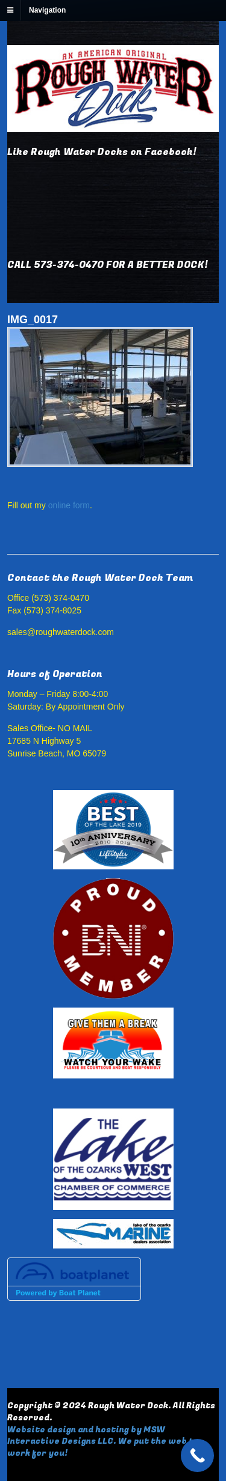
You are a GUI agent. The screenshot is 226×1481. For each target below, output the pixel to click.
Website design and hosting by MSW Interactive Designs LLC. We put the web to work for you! (103, 1441)
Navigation (47, 10)
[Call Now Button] (197, 1455)
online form (69, 505)
